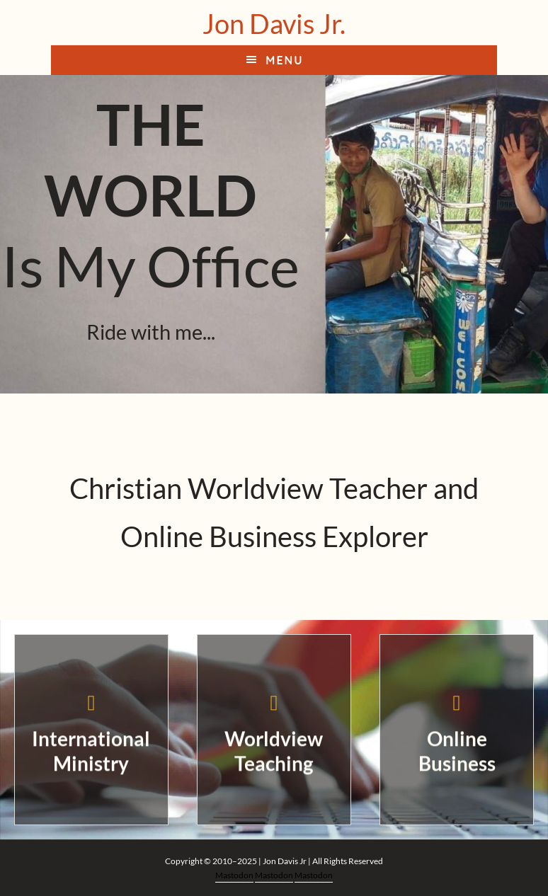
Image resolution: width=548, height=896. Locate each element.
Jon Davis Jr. (274, 23)
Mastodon (234, 875)
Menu (284, 60)
